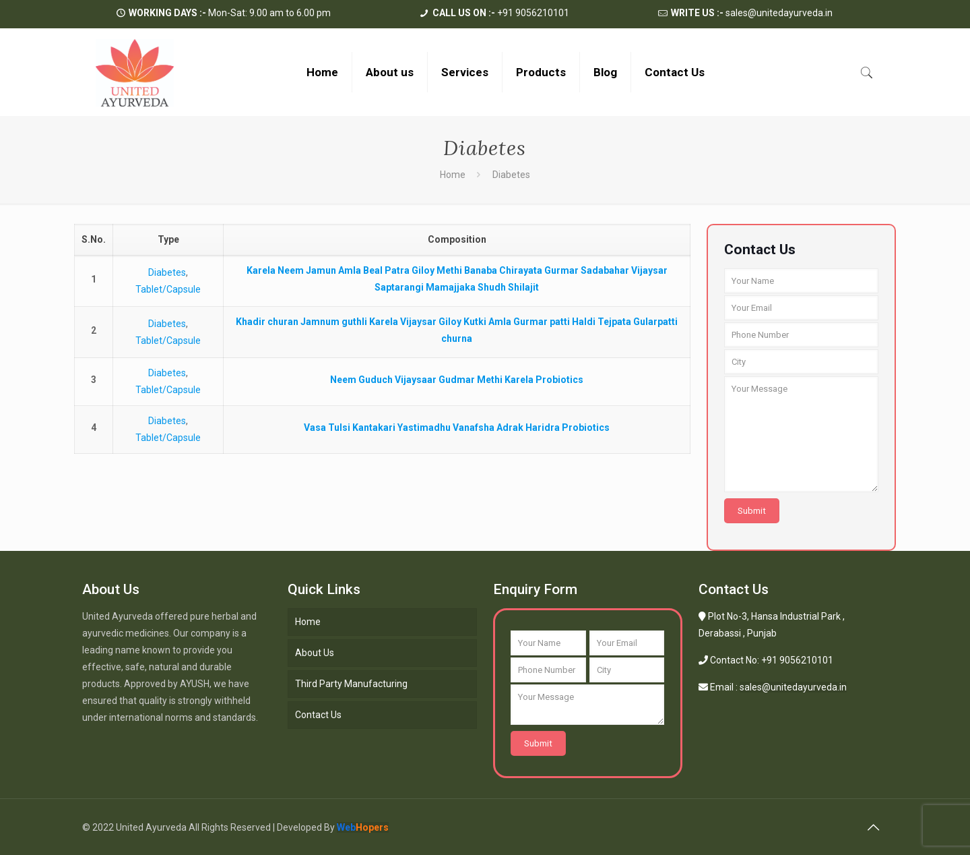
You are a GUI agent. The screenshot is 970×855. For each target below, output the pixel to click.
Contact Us (318, 714)
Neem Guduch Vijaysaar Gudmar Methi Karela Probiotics (456, 379)
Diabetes (167, 272)
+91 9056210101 (500, 12)
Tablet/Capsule (168, 289)
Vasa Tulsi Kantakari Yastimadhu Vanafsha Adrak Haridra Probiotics (457, 427)
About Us (314, 652)
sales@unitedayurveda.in (752, 12)
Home (452, 174)
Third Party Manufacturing (351, 683)
